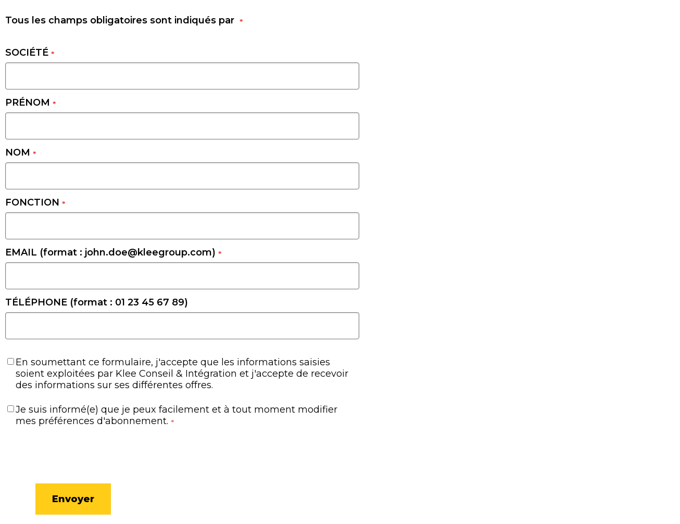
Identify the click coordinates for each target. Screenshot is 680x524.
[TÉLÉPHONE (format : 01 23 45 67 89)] (182, 325)
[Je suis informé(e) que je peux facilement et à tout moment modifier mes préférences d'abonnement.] (10, 408)
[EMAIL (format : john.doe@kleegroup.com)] (182, 275)
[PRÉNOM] (182, 125)
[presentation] (57, 453)
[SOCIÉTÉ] (182, 76)
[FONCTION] (182, 225)
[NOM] (182, 175)
